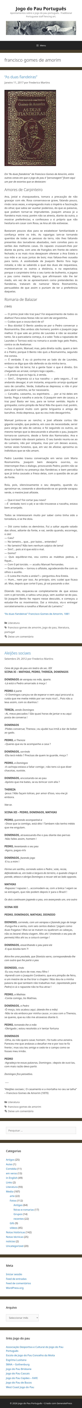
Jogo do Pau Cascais (18, 1373)
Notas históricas (15, 1232)
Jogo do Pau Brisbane (18, 1369)
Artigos (10, 1159)
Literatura (14, 623)
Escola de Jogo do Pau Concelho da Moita (30, 1355)
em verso (11, 1173)
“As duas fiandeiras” (20, 76)
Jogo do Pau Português (41, 9)
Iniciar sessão (14, 1274)
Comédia (11, 1168)
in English (11, 1177)
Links (9, 1182)
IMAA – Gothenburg (18, 1364)
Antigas (18, 1205)
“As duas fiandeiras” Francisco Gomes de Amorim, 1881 (37, 613)
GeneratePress (64, 1403)
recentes (19, 1218)
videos (14, 1227)
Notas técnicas (14, 1237)
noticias (10, 1241)
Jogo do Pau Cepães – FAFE (22, 1378)
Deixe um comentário (21, 636)
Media (9, 1191)
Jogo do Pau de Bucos (19, 1382)
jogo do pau (49, 627)
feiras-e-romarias (24, 1209)
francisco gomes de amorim (24, 627)
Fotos (13, 1200)
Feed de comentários (18, 1283)
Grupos (18, 1214)
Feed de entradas (16, 1279)
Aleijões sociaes (17, 652)
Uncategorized (14, 1246)
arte (12, 1196)
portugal (9, 632)
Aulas (9, 1164)
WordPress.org (15, 1288)
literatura (63, 627)
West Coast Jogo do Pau (20, 1387)
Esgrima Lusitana (16, 1360)
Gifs (12, 1223)
